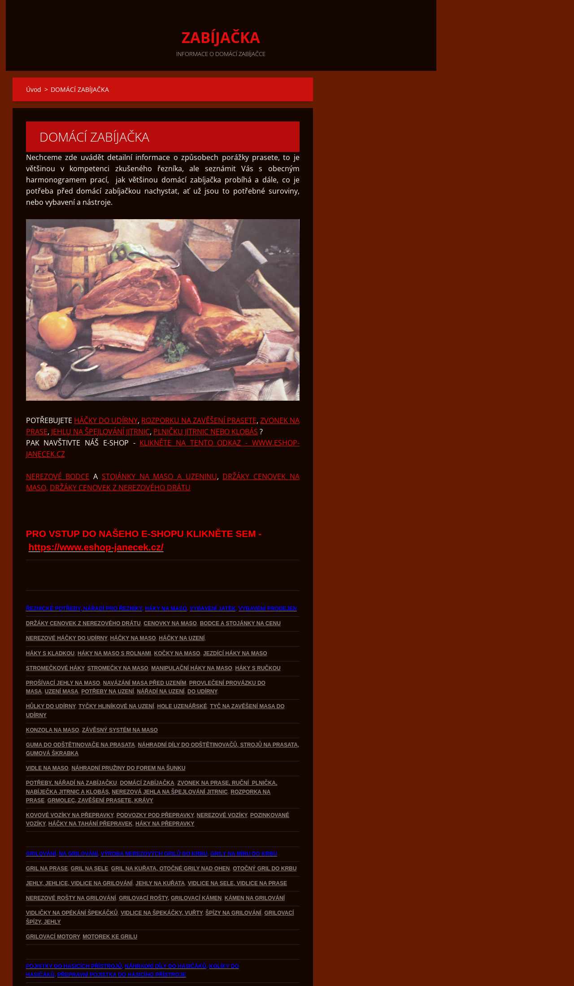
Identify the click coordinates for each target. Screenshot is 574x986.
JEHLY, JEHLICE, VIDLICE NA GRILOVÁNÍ (79, 853)
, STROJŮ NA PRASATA (267, 714)
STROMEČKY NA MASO (117, 638)
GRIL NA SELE (89, 838)
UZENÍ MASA (61, 661)
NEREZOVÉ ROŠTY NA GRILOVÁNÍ (71, 868)
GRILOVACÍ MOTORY (53, 906)
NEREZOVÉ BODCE (58, 446)
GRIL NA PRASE (47, 838)
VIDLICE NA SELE (211, 853)
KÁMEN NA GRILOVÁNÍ (255, 868)
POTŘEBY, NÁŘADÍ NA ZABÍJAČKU (71, 752)
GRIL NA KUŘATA (134, 838)
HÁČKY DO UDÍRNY (106, 390)
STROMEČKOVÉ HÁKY (55, 638)
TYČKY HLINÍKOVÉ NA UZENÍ (116, 676)
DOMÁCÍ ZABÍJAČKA (147, 752)
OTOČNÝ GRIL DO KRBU (264, 838)
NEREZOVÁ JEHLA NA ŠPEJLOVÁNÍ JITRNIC (169, 761)
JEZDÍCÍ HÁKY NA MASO (235, 623)
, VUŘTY (192, 882)
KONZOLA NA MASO (52, 699)
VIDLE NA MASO (47, 738)
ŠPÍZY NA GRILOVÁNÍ (233, 882)
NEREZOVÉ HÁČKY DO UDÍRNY (66, 608)
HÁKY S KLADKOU (50, 623)
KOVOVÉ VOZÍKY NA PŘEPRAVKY (69, 785)
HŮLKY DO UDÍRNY (50, 676)
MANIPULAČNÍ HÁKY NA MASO (191, 638)
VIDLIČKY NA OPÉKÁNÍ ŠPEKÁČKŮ (72, 882)
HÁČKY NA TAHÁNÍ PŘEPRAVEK (90, 793)
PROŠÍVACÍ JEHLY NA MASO (63, 652)
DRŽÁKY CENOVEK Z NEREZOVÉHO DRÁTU (120, 457)
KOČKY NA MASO (177, 623)
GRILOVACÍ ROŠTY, (144, 868)
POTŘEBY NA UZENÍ (107, 661)
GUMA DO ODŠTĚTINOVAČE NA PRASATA (80, 714)
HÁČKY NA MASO (133, 608)
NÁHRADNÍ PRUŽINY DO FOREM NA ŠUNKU (128, 738)
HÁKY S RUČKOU (258, 638)
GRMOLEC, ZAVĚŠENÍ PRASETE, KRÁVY (100, 770)
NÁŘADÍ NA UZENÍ (160, 661)
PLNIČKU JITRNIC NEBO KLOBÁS (205, 401)
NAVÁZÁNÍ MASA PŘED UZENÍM (144, 652)
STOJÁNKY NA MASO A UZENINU (159, 446)
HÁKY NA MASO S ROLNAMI (114, 623)
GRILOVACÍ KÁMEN (196, 868)
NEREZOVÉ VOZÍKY (222, 785)
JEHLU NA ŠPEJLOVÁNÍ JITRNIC (100, 401)
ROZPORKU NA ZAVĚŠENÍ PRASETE (199, 390)
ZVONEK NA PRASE (203, 752)
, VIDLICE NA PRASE (260, 853)
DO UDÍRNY (202, 661)
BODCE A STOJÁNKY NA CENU (240, 593)
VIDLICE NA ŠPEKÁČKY (151, 882)
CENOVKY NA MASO (170, 593)
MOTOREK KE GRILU (110, 906)
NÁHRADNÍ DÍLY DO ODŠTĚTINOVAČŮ (187, 714)
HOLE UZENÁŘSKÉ (182, 676)
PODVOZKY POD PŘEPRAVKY (155, 785)
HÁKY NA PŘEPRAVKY (164, 793)
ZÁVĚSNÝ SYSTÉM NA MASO (120, 699)
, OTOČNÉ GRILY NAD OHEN (193, 838)
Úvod (33, 89)
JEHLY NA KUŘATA (160, 853)
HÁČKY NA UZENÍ (181, 608)
